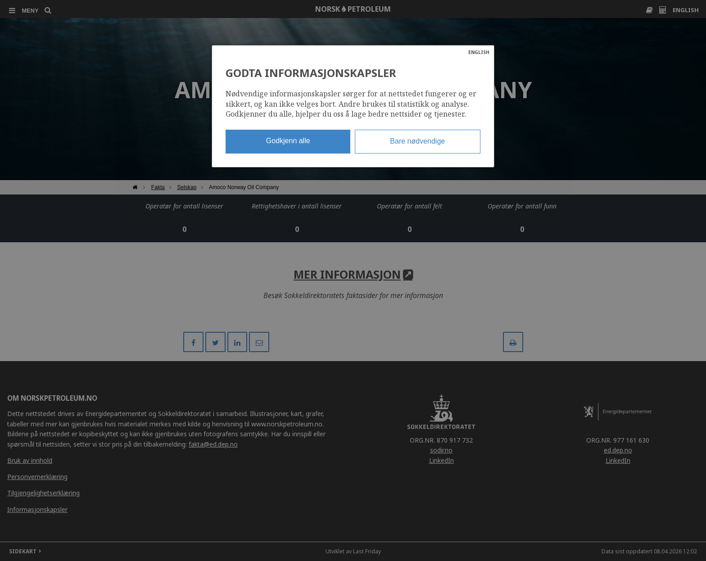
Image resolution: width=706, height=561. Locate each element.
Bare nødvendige (417, 141)
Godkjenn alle (288, 141)
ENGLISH (478, 52)
